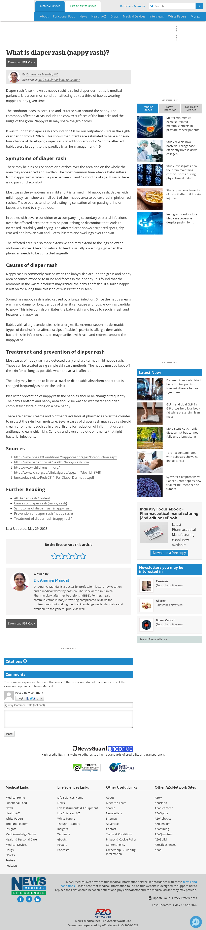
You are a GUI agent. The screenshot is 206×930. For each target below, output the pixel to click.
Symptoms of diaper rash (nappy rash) (43, 508)
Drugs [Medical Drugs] (10, 850)
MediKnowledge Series (21, 834)
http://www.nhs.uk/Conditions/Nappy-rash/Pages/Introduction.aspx (65, 457)
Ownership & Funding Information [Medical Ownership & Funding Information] (121, 852)
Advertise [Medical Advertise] (112, 824)
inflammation (107, 426)
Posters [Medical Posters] (10, 860)
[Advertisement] (68, 639)
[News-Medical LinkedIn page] (37, 899)
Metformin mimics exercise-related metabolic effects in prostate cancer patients (182, 124)
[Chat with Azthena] (196, 922)
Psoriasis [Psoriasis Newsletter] (162, 581)
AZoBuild (161, 839)
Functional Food (16, 803)
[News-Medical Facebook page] (20, 899)
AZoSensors (162, 824)
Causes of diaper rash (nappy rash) (40, 503)
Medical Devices (16, 845)
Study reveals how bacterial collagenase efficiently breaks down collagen (182, 148)
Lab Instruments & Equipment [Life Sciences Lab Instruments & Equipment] (77, 808)
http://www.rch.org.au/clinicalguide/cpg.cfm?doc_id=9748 (57, 472)
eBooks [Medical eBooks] (10, 855)
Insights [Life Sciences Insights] (62, 829)
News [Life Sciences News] (61, 803)
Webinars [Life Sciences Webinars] (63, 834)
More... (194, 16)
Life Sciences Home (83, 6)
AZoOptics (161, 813)
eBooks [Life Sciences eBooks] (62, 839)
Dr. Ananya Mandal (51, 580)
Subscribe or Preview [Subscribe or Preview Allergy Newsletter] (169, 605)
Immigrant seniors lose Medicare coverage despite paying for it (181, 218)
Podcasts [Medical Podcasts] (12, 865)
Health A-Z (13, 813)
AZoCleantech (164, 808)
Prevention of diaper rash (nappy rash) (43, 513)
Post (9, 734)
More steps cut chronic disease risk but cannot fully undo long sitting (182, 432)
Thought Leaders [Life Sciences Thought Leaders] (68, 824)
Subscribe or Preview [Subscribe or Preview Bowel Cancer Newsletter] (169, 624)
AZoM (158, 797)
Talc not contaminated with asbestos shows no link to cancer (182, 457)
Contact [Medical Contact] (111, 829)
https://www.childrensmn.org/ (37, 467)
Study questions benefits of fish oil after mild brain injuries (183, 194)
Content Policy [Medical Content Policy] (115, 845)
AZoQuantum (164, 834)
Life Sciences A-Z (68, 813)
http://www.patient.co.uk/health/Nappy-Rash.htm (51, 462)
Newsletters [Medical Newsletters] (114, 813)
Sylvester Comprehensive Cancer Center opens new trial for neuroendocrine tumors (183, 483)
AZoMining (162, 829)
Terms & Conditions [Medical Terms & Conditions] (119, 834)
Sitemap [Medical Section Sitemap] (111, 818)
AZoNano (161, 803)
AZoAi (158, 850)
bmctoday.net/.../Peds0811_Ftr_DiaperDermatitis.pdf (54, 477)
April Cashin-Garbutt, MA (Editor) (59, 79)
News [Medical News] (9, 808)
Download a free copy (169, 552)
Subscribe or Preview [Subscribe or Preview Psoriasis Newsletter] (169, 585)
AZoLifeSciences (165, 845)
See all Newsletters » (153, 639)
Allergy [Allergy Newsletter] (161, 601)
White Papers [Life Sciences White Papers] (66, 818)
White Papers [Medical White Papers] (15, 818)
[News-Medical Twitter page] (29, 899)
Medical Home (50, 6)
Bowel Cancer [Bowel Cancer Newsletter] (165, 620)
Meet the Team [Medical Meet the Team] (116, 803)
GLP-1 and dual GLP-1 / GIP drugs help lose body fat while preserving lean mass (183, 410)
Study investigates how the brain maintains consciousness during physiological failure (181, 172)
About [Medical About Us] (110, 797)
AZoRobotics (163, 818)
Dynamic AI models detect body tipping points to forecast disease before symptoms (183, 386)
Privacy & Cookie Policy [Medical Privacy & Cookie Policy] (121, 839)
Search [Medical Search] (110, 808)
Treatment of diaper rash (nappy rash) (43, 518)
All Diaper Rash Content (32, 498)
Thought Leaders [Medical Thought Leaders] (17, 824)
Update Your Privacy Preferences (172, 898)
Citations (16, 661)
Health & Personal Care (21, 839)
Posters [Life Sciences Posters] (62, 845)
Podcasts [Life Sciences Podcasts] (63, 850)
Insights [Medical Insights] (11, 829)
